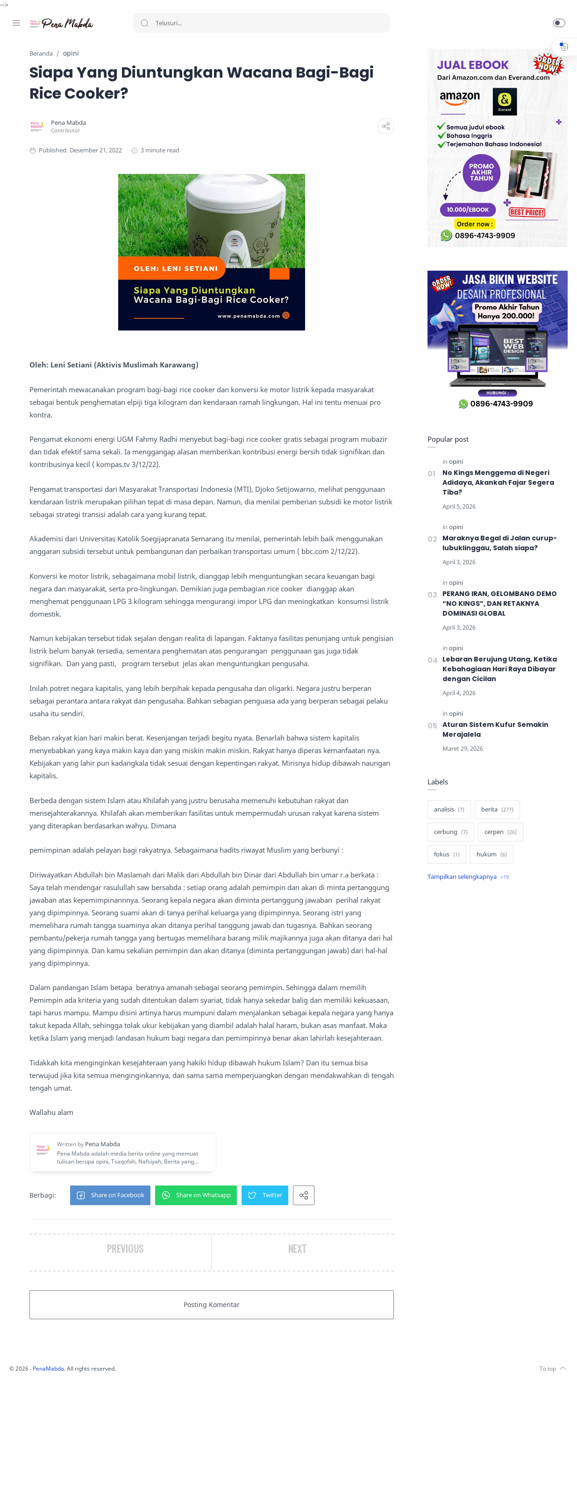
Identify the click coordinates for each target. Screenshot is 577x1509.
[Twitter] (44, 1490)
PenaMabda (174, 1495)
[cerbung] (448, 832)
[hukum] (489, 855)
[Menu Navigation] (16, 23)
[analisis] (447, 810)
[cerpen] (498, 832)
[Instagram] (30, 1490)
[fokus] (444, 855)
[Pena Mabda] (172, 123)
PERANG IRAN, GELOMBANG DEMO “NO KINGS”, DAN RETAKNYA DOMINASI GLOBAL (498, 603)
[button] (559, 23)
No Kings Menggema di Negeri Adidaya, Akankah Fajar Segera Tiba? (496, 482)
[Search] (261, 23)
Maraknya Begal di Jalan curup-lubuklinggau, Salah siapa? (497, 543)
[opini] (454, 462)
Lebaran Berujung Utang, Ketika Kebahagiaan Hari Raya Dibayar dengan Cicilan (497, 669)
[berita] (495, 810)
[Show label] (465, 877)
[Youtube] (58, 1490)
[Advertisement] (495, 1045)
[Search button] (144, 23)
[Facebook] (16, 1490)
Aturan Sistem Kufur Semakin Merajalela (493, 730)
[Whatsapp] (72, 1490)
